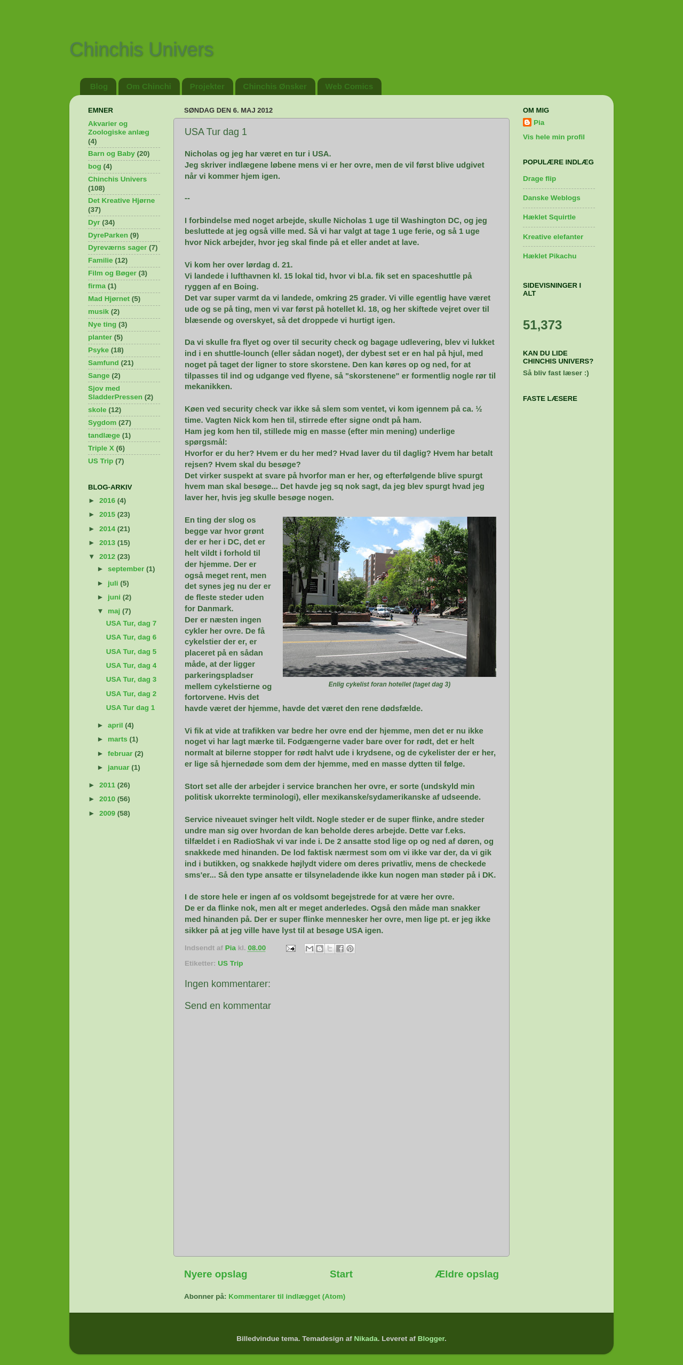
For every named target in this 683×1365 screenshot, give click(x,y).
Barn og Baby (111, 153)
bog (94, 166)
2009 (108, 813)
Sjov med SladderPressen (115, 392)
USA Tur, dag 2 (131, 694)
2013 (108, 543)
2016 (108, 500)
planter (100, 337)
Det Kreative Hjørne (121, 200)
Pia (539, 123)
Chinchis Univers (141, 49)
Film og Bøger (112, 273)
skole (97, 410)
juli (114, 583)
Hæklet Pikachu (550, 256)
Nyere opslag (216, 1274)
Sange (99, 376)
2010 (108, 799)
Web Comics (349, 86)
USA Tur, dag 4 (131, 665)
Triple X (101, 448)
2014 (108, 529)
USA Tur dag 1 (130, 708)
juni (115, 597)
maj (115, 611)
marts (119, 739)
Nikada (365, 1339)
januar (119, 767)
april (116, 725)
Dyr (94, 222)
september (127, 569)
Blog (99, 86)
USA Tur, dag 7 (131, 623)
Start (341, 1274)
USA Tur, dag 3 (131, 679)
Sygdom (102, 423)
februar (121, 753)
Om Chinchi (148, 86)
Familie (100, 260)
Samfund (103, 363)
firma (97, 286)
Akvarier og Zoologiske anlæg (118, 128)
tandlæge (104, 435)
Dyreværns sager (117, 247)
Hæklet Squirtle (549, 217)
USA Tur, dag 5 (131, 652)
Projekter (207, 86)
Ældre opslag (467, 1274)
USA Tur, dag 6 (131, 637)
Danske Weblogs (552, 198)
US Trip (230, 963)
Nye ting (102, 324)
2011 (108, 785)
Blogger (431, 1339)
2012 (108, 557)
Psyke (98, 350)
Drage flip (539, 179)
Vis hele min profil (554, 137)
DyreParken (108, 235)
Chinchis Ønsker (275, 86)
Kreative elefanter (553, 237)
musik (98, 311)
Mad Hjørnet (109, 299)
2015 (108, 514)
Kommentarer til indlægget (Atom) (286, 1296)
